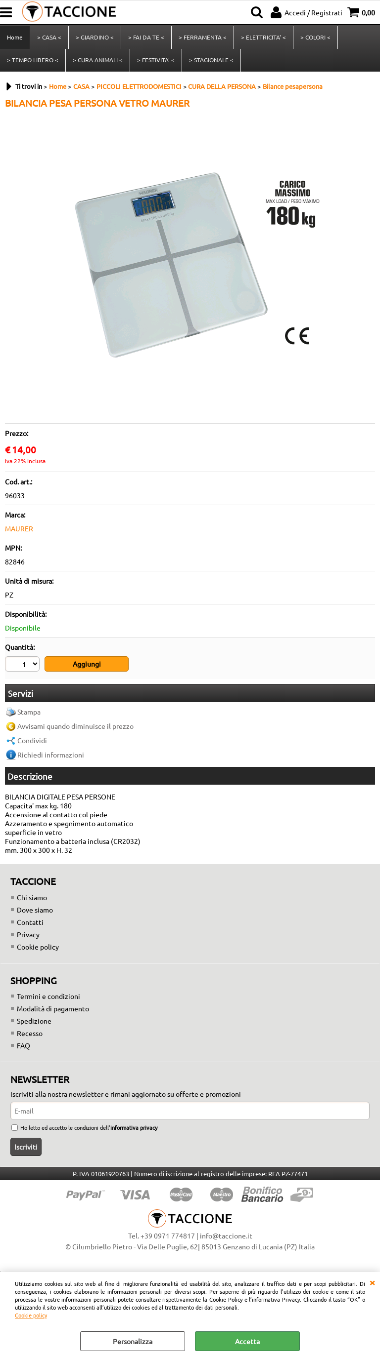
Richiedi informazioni (50, 754)
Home (15, 37)
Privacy (28, 934)
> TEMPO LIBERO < (32, 60)
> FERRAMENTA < (203, 37)
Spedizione (34, 1020)
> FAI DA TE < (146, 37)
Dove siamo (35, 909)
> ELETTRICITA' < (263, 37)
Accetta (247, 1341)
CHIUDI (372, 1282)
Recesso (30, 1033)
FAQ (23, 1045)
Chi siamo (32, 897)
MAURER (19, 528)
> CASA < (49, 37)
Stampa (29, 711)
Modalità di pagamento (53, 1008)
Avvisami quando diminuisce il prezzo (75, 725)
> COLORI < (315, 37)
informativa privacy (133, 1127)
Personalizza (132, 1341)
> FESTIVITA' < (156, 60)
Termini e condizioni (48, 996)
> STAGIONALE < (211, 60)
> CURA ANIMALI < (98, 60)
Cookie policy (31, 1315)
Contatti (30, 921)
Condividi (32, 740)
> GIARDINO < (95, 37)
